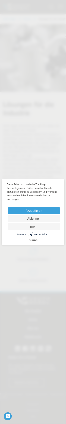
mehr (33, 226)
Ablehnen (33, 218)
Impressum (33, 240)
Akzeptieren (34, 211)
